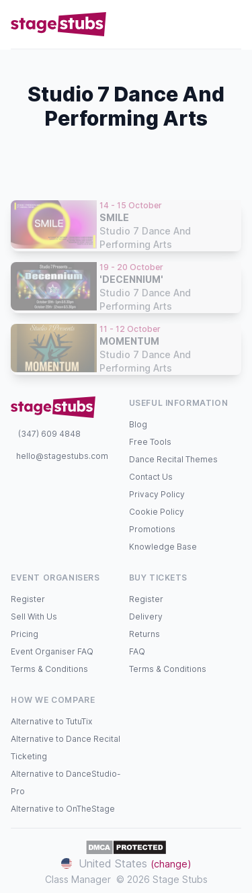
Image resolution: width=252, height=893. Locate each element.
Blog (138, 424)
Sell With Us (34, 616)
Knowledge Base (163, 547)
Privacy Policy (157, 494)
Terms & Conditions (49, 669)
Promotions (152, 529)
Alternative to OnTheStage (63, 809)
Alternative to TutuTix (51, 721)
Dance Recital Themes (173, 459)
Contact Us (151, 477)
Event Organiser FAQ (52, 651)
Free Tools (150, 442)
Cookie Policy (156, 512)
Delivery (146, 616)
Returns (144, 634)
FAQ (137, 651)
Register (28, 599)
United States (126, 863)
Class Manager (78, 879)
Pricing (24, 634)
